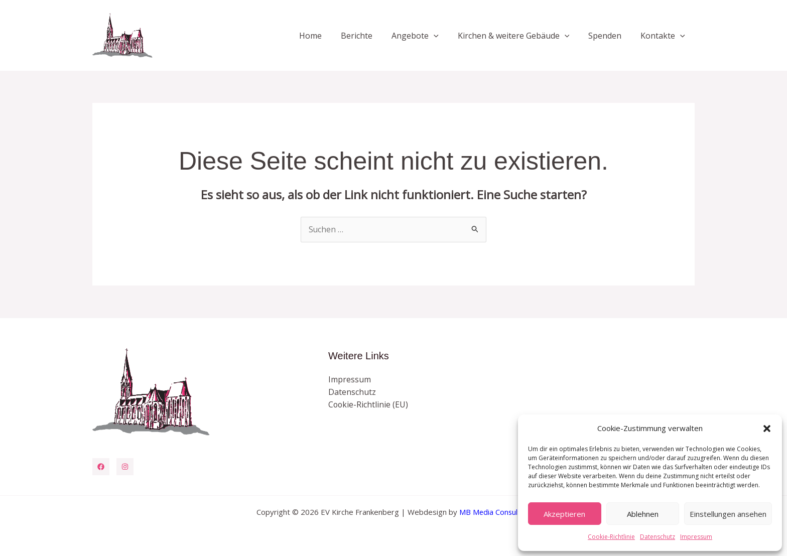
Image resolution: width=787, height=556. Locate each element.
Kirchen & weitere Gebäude (521, 35)
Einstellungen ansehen (728, 514)
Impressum (696, 536)
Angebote (425, 35)
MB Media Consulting (495, 512)
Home (327, 35)
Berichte (370, 35)
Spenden (609, 35)
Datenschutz (657, 536)
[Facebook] (100, 466)
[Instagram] (125, 466)
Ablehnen (643, 514)
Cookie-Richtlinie (611, 536)
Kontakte (664, 35)
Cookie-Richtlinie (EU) (368, 404)
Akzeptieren (564, 514)
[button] (767, 429)
